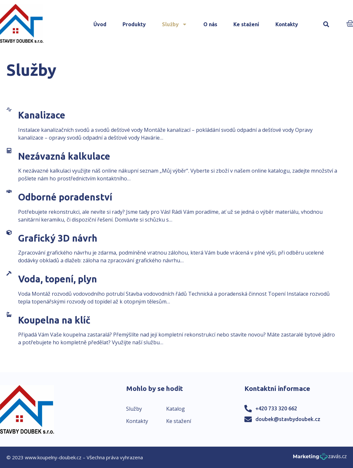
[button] (326, 24)
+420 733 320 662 (276, 408)
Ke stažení (246, 24)
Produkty (134, 24)
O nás (210, 24)
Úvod (99, 24)
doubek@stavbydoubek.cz (287, 419)
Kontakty (286, 24)
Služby (174, 24)
